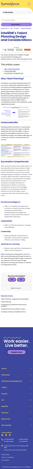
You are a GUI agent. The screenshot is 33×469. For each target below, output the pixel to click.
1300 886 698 (10, 439)
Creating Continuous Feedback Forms (13, 312)
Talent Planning (26, 28)
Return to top (16, 288)
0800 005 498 (24, 439)
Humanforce (5, 28)
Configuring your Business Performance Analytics (14, 305)
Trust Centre (5, 460)
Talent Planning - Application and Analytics (15, 299)
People (16, 28)
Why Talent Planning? (12, 69)
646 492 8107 (24, 441)
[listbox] (16, 24)
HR (11, 28)
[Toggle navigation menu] (29, 4)
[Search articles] (16, 20)
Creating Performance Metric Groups (13, 309)
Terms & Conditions (7, 457)
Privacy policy (5, 454)
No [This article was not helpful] (21, 280)
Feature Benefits (10, 71)
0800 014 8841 (9, 441)
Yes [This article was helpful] (12, 280)
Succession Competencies (13, 73)
